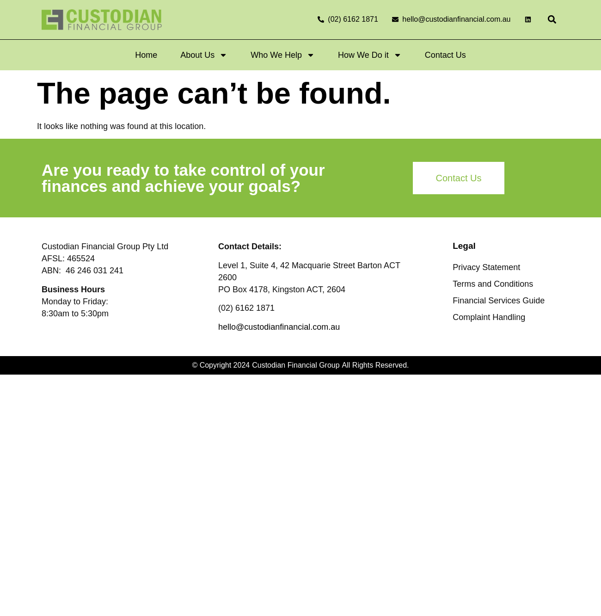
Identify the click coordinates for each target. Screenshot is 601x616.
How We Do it (370, 55)
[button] (551, 19)
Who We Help (283, 55)
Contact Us (445, 55)
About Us (203, 55)
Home (146, 55)
